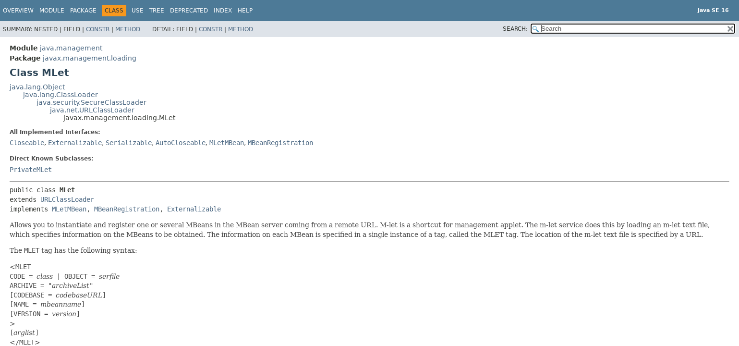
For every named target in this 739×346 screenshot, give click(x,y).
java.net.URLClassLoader (92, 110)
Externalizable (75, 143)
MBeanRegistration (280, 143)
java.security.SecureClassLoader (91, 102)
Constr (97, 29)
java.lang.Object (37, 87)
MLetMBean (226, 143)
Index (223, 10)
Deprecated (189, 10)
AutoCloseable (181, 143)
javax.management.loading (89, 58)
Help (245, 10)
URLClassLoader (67, 199)
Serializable (129, 143)
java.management (71, 48)
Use (138, 10)
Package (83, 10)
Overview (18, 10)
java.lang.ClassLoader (60, 95)
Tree (156, 10)
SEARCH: (515, 28)
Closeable (27, 143)
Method (127, 29)
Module (51, 10)
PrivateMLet (31, 169)
